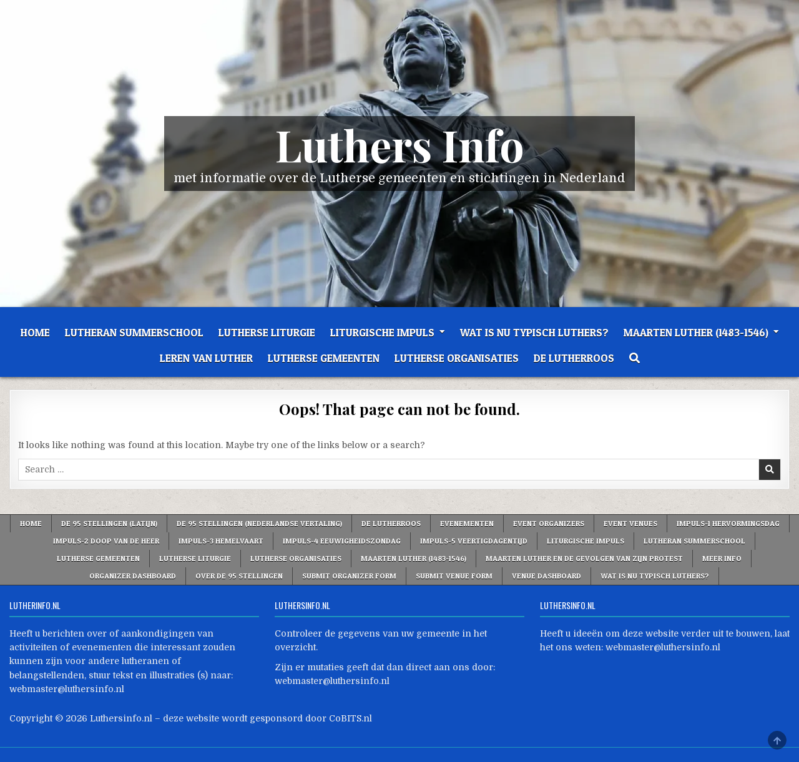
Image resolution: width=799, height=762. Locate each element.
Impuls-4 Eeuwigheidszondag (342, 540)
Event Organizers (548, 523)
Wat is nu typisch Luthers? (534, 332)
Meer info (722, 558)
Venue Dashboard (546, 575)
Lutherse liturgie (266, 332)
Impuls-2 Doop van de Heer (106, 540)
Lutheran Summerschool (134, 332)
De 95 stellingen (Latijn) (109, 523)
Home (35, 332)
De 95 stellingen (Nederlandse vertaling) (259, 523)
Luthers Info (399, 144)
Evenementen (467, 523)
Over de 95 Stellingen (239, 575)
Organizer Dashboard (132, 575)
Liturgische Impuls (382, 332)
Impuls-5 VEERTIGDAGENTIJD (473, 540)
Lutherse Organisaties (457, 357)
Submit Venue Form (454, 575)
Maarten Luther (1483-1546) (696, 332)
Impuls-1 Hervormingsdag (728, 523)
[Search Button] (634, 358)
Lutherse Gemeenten (324, 357)
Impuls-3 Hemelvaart (221, 540)
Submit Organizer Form (349, 575)
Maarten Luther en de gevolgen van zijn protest (584, 558)
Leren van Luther (206, 357)
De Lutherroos (574, 357)
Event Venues (630, 523)
